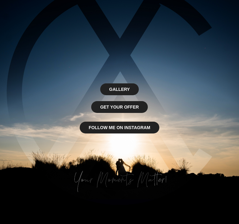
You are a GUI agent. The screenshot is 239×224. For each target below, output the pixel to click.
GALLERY (119, 89)
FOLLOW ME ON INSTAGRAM (119, 127)
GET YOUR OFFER (119, 107)
